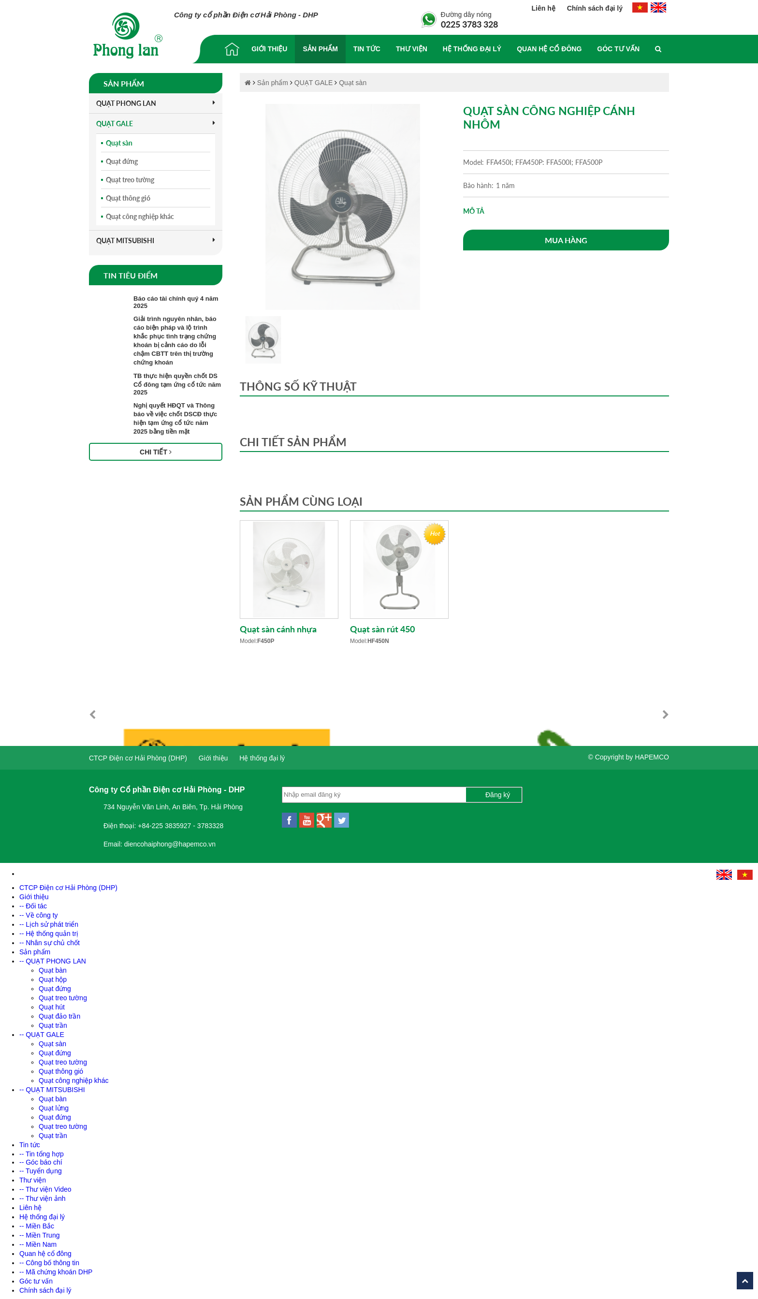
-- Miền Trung (39, 1233)
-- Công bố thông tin (49, 1260)
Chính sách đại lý (595, 8)
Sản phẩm (320, 49)
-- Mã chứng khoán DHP (55, 1269)
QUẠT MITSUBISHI (155, 240)
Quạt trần (53, 1023)
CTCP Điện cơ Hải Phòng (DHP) (138, 755)
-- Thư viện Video (45, 1187)
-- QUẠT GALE (41, 1032)
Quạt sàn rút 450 (382, 629)
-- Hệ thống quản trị (48, 931)
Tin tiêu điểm (130, 275)
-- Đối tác (33, 903)
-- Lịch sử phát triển (48, 922)
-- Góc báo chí (40, 1160)
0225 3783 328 (469, 24)
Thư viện (411, 49)
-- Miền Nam (38, 1242)
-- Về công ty (38, 913)
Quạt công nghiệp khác (140, 216)
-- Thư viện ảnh (42, 1196)
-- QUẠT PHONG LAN (52, 959)
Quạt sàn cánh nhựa (278, 629)
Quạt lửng (54, 1105)
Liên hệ (544, 8)
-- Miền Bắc (36, 1223)
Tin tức (366, 49)
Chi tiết (156, 452)
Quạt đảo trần (59, 1014)
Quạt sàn (119, 143)
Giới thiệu (269, 49)
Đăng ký (497, 792)
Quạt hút (52, 1004)
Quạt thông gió (128, 198)
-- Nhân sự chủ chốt (49, 940)
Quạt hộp (53, 977)
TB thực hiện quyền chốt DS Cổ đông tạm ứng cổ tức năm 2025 (177, 384)
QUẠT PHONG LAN (155, 103)
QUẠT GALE (155, 123)
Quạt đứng (122, 161)
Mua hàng (566, 240)
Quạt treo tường (130, 179)
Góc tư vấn (618, 49)
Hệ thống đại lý (472, 49)
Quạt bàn (53, 968)
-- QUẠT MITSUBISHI (52, 1087)
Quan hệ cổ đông (549, 49)
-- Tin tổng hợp (41, 1151)
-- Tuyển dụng (40, 1168)
